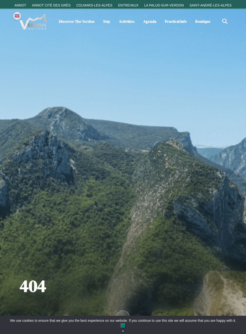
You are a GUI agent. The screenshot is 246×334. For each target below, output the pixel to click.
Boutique (202, 21)
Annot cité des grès (51, 5)
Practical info (176, 21)
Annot (20, 5)
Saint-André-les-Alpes (211, 5)
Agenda (149, 21)
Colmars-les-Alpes (94, 5)
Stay (106, 21)
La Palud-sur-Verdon (164, 5)
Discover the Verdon (76, 21)
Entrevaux (128, 5)
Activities (127, 21)
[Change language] (17, 16)
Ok (123, 326)
